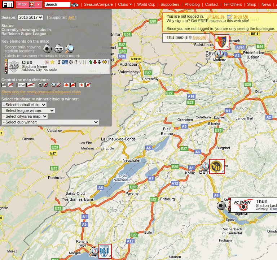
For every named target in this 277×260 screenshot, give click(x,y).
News (266, 4)
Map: (22, 4)
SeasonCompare (98, 4)
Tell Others (233, 4)
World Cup (146, 4)
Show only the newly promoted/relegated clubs (41, 92)
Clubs (123, 4)
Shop (251, 4)
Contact (212, 4)
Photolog (192, 4)
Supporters (170, 4)
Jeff (71, 17)
